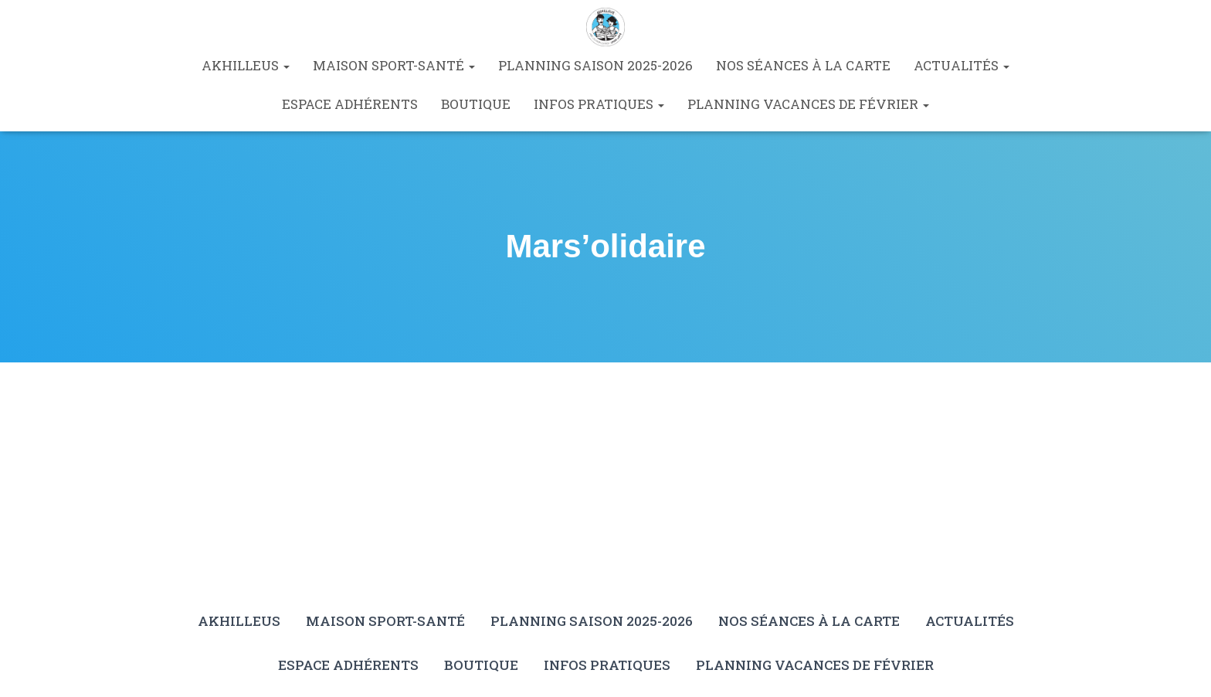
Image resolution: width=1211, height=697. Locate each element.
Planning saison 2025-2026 (595, 65)
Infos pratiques (599, 104)
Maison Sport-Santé (394, 65)
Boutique (476, 104)
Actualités (961, 65)
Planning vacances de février (808, 104)
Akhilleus (246, 65)
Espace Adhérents (350, 104)
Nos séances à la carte (803, 65)
